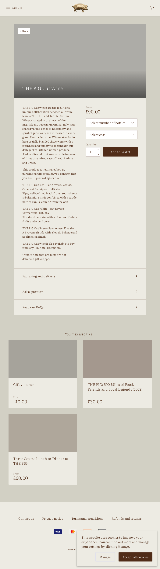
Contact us (26, 518)
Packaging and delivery (39, 276)
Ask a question (32, 291)
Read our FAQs (33, 307)
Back (25, 31)
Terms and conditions (87, 518)
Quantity (91, 144)
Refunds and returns (127, 518)
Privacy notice (52, 518)
